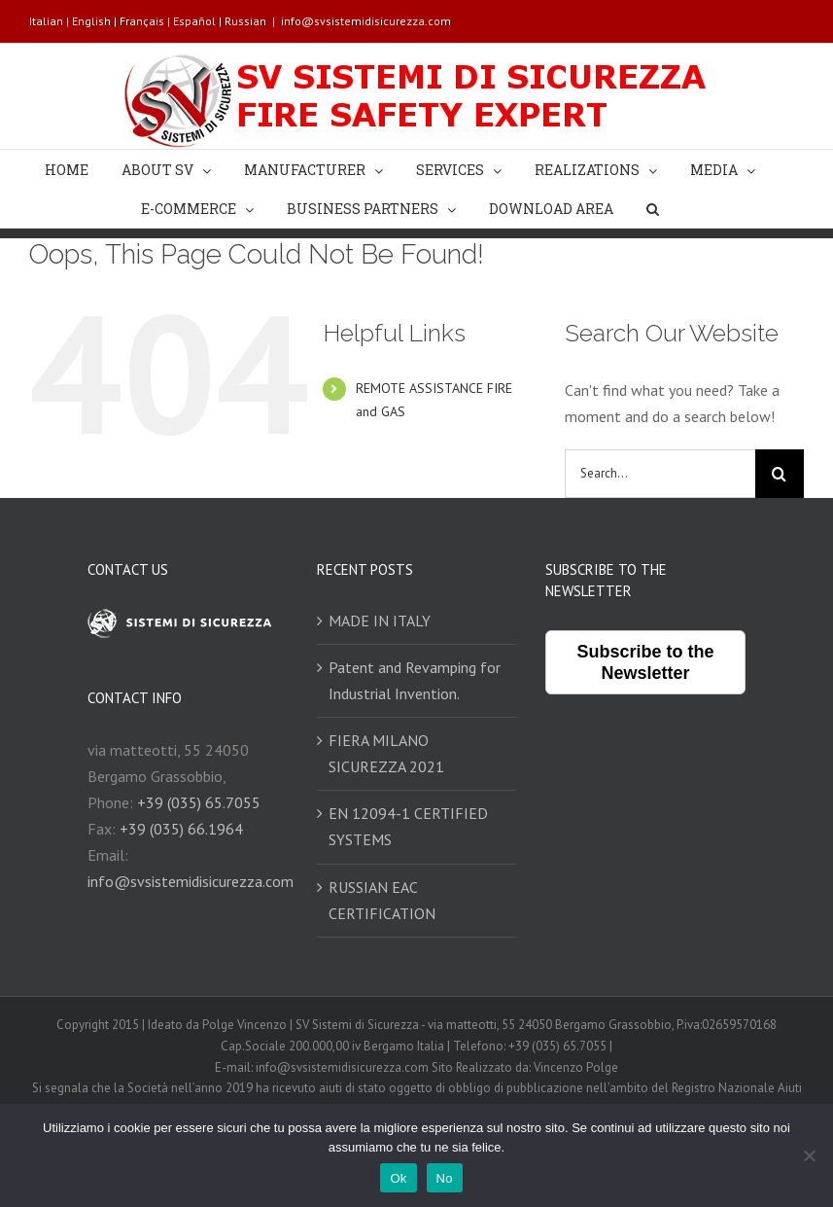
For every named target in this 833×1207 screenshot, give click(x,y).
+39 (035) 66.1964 (181, 828)
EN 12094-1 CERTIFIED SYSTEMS (408, 826)
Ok (398, 1178)
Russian (245, 21)
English (91, 21)
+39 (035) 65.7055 (198, 802)
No (444, 1178)
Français (142, 21)
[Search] (652, 208)
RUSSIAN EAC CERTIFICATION (382, 900)
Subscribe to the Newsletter (645, 662)
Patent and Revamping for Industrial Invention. (415, 680)
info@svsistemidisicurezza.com (366, 21)
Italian (46, 21)
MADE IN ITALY (380, 620)
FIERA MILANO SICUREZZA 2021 (386, 753)
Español (194, 21)
